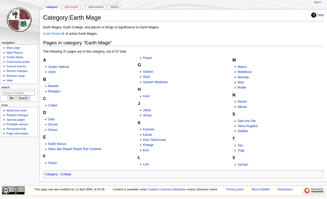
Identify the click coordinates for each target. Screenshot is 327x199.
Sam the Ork (247, 121)
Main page (13, 47)
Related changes (17, 115)
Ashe (52, 72)
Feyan (147, 58)
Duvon (53, 130)
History (114, 6)
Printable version (17, 124)
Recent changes (17, 70)
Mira (241, 82)
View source (95, 6)
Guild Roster (52, 33)
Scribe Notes (14, 57)
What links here (16, 110)
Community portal (17, 61)
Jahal (147, 110)
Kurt (146, 150)
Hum (146, 96)
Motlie (242, 87)
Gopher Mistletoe (155, 82)
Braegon (54, 91)
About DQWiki (261, 189)
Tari (240, 145)
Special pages (15, 119)
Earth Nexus (57, 144)
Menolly (243, 77)
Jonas (147, 115)
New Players (14, 52)
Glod (146, 77)
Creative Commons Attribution (166, 189)
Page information (17, 133)
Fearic (52, 163)
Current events (16, 66)
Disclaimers (285, 189)
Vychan (243, 164)
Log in (317, 2)
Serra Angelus (248, 126)
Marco (242, 67)
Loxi (146, 164)
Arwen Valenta (58, 67)
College (65, 174)
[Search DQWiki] (19, 93)
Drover (53, 124)
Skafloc (243, 131)
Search (6, 87)
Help (321, 15)
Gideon (148, 71)
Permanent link (16, 128)
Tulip (241, 150)
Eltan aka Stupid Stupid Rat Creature (74, 149)
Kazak (147, 134)
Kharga (148, 145)
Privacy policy (235, 189)
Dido (51, 119)
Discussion (71, 6)
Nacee (242, 101)
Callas (52, 105)
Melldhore (245, 72)
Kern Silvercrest (154, 140)
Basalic (53, 86)
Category (51, 174)
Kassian (149, 129)
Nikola (242, 107)
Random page (15, 75)
